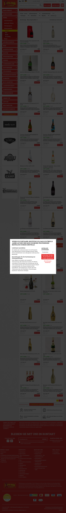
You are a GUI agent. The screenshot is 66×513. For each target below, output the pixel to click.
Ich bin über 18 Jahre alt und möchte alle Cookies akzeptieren (47, 257)
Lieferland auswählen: (45, 249)
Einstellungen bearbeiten (47, 261)
